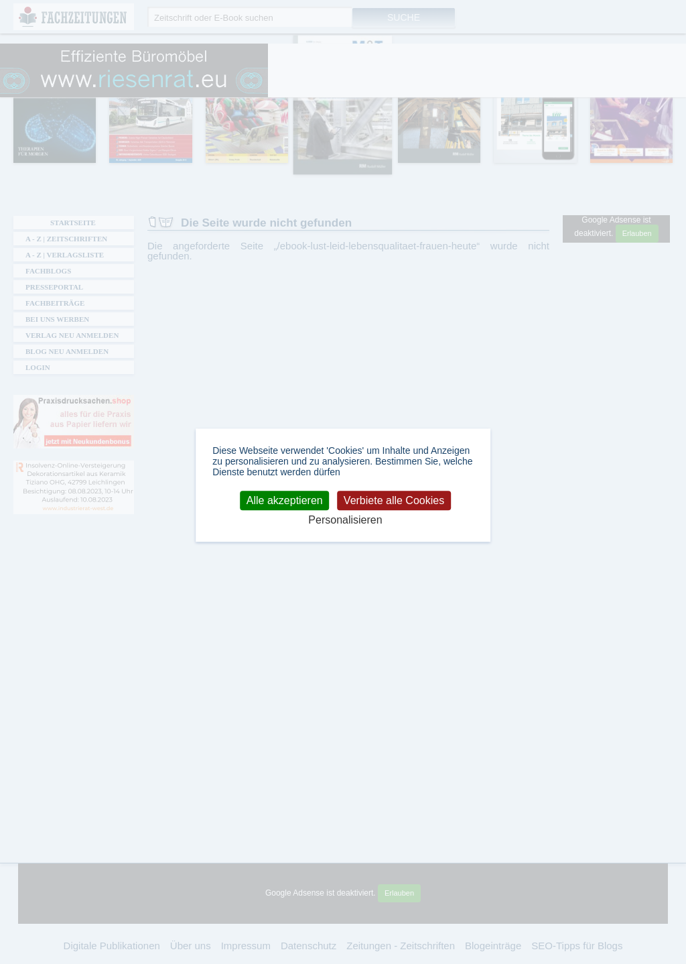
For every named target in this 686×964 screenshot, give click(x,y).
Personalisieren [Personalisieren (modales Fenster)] (345, 520)
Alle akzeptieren (285, 500)
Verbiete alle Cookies (394, 500)
